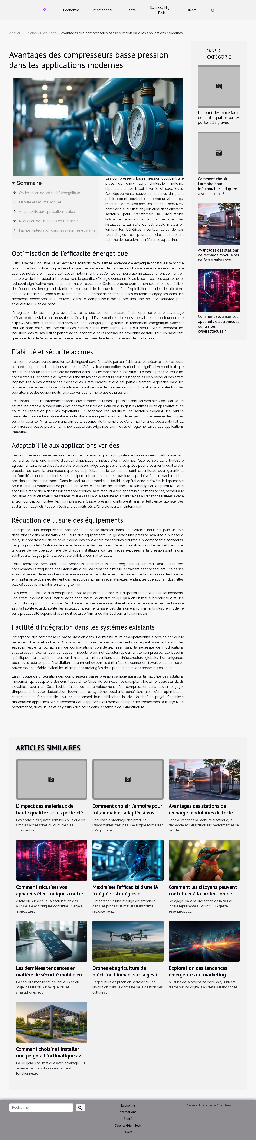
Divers (191, 10)
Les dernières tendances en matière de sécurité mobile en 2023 (49, 974)
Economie (71, 10)
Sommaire (29, 183)
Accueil (15, 33)
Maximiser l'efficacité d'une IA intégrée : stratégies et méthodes (125, 893)
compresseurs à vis (119, 313)
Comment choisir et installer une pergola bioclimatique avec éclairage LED (51, 1055)
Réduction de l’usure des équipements (49, 221)
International (102, 10)
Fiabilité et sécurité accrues (40, 202)
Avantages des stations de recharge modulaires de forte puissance (218, 254)
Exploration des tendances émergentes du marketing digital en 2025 (198, 974)
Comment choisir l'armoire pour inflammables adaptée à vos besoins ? (217, 186)
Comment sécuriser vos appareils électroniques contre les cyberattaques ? (218, 324)
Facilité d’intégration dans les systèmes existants (57, 230)
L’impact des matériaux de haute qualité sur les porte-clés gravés (219, 117)
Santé (131, 10)
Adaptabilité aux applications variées (47, 212)
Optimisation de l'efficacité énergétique (49, 193)
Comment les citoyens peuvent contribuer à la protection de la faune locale (203, 893)
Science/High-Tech (161, 10)
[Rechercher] (41, 1107)
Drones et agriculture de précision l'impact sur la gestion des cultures (127, 974)
